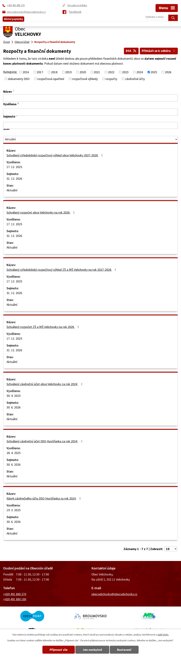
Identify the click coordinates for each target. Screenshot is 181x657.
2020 (83, 72)
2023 (125, 72)
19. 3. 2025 (14, 510)
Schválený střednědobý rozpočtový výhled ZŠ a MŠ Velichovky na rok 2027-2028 (62, 269)
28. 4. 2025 (14, 453)
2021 (97, 72)
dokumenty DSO (19, 79)
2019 (68, 72)
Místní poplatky (13, 17)
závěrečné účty (135, 79)
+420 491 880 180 (14, 599)
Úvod (6, 42)
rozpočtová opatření (50, 79)
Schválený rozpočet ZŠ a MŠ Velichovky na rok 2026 (43, 327)
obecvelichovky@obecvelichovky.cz (114, 594)
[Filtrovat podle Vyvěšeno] (90, 111)
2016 (26, 72)
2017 (40, 72)
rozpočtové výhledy (85, 79)
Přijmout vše (57, 650)
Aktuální (12, 190)
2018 (54, 72)
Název (7, 91)
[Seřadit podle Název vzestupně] (14, 90)
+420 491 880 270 (14, 594)
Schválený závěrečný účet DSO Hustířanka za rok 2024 (45, 441)
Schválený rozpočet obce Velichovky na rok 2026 (41, 212)
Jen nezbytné (92, 650)
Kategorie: (10, 72)
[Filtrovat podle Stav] (90, 139)
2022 (111, 72)
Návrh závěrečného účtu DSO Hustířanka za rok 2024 (44, 498)
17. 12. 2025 (14, 167)
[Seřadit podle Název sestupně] (14, 91)
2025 (154, 72)
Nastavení (125, 650)
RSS (130, 51)
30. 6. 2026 (14, 407)
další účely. (163, 634)
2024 (139, 72)
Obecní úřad (22, 42)
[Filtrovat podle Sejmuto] (90, 125)
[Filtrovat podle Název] (90, 97)
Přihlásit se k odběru (158, 51)
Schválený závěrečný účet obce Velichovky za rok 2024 (45, 384)
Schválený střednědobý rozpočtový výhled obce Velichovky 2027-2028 (55, 155)
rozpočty (111, 79)
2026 (168, 72)
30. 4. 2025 (14, 395)
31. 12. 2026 (14, 178)
